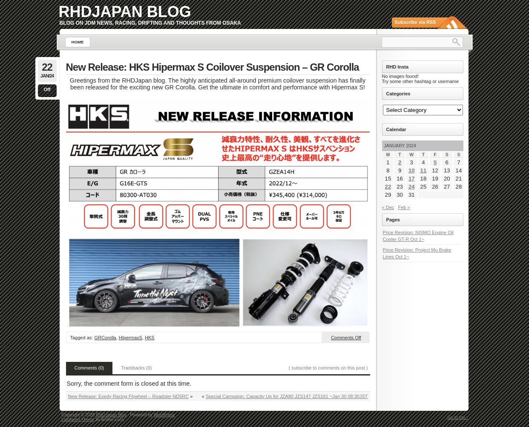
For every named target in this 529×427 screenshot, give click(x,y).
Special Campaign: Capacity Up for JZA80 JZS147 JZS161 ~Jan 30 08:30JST (287, 396)
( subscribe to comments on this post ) (328, 367)
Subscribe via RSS (415, 22)
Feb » (404, 207)
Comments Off (346, 337)
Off (47, 89)
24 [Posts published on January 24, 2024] (411, 187)
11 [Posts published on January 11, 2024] (423, 170)
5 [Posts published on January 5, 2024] (435, 162)
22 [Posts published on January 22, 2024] (388, 187)
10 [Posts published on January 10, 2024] (411, 170)
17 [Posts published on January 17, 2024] (411, 179)
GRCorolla (105, 337)
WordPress (164, 415)
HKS (150, 337)
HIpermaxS (130, 337)
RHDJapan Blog (125, 11)
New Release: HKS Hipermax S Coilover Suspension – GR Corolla (212, 67)
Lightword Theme (78, 419)
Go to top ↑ (458, 417)
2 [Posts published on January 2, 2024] (399, 162)
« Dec (388, 207)
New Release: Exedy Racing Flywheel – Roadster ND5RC (128, 396)
